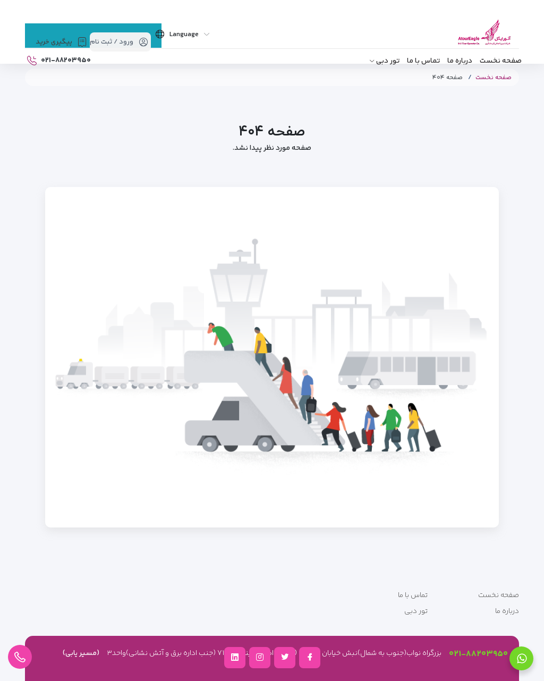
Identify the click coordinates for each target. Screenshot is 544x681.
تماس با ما (423, 61)
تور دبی (388, 61)
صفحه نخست (501, 61)
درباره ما (459, 61)
